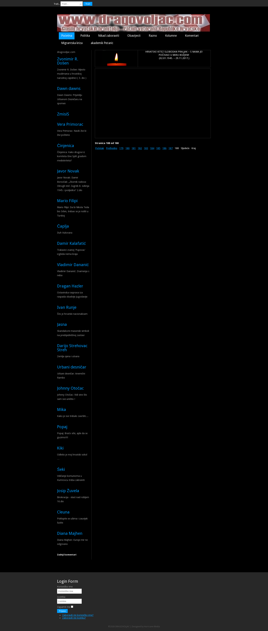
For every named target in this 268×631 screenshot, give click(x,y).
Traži (87, 4)
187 (171, 148)
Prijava (62, 611)
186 (164, 148)
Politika (85, 35)
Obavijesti (133, 35)
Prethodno (111, 148)
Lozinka (61, 597)
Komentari (192, 35)
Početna (66, 35)
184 (152, 148)
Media (157, 626)
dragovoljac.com (66, 52)
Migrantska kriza (72, 43)
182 (140, 148)
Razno (153, 35)
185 (158, 148)
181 (134, 148)
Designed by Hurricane (143, 626)
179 (121, 148)
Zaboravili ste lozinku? (74, 618)
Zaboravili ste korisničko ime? (77, 615)
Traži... (57, 4)
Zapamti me (63, 607)
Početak (99, 148)
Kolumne (171, 35)
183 (146, 148)
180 (127, 148)
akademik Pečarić (102, 43)
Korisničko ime (65, 586)
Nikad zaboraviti (108, 35)
